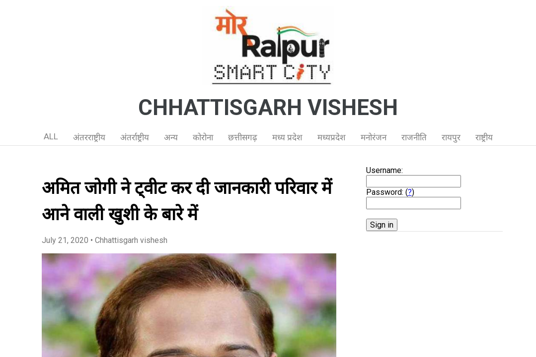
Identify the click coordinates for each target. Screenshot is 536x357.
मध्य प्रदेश (287, 137)
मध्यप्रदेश (331, 137)
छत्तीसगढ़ (242, 137)
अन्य (171, 137)
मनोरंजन (373, 137)
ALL (51, 136)
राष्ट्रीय (484, 137)
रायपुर (451, 137)
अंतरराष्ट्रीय (89, 137)
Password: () (390, 192)
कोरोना (203, 137)
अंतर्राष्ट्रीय (134, 137)
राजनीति (414, 137)
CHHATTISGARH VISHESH (268, 107)
